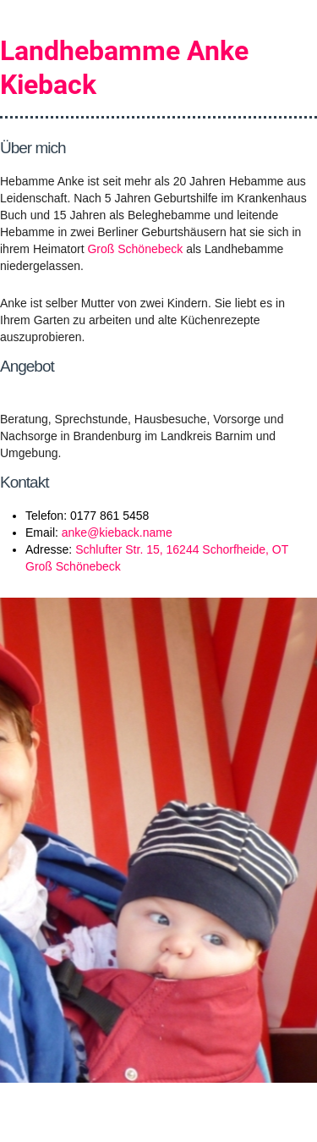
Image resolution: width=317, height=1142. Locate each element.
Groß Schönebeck (135, 249)
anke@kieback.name (117, 532)
